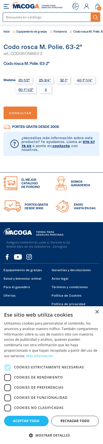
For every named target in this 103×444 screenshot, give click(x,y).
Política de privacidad (68, 304)
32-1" (64, 80)
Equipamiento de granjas (31, 31)
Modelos (9, 79)
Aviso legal (60, 278)
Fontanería (60, 31)
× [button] (97, 312)
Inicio (7, 31)
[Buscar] (47, 17)
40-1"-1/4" (84, 80)
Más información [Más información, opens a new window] (39, 356)
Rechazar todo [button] (75, 421)
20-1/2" (24, 80)
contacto (61, 145)
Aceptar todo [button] (26, 421)
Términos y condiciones (70, 287)
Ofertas (10, 295)
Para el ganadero (17, 287)
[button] (51, 435)
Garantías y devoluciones (71, 270)
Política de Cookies (67, 295)
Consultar (20, 113)
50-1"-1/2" (25, 89)
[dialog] (51, 375)
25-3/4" (45, 80)
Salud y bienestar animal (22, 278)
